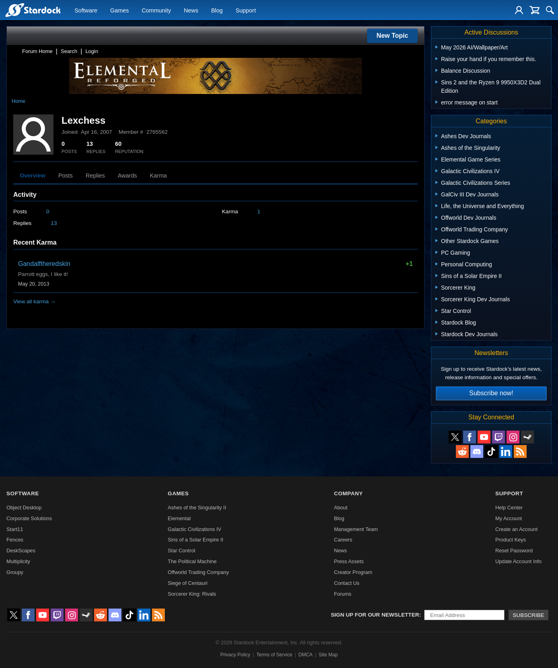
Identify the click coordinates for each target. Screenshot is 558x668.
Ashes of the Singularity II (197, 508)
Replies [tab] (95, 175)
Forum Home (37, 51)
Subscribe (528, 615)
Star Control (181, 550)
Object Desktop (24, 508)
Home (18, 101)
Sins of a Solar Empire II (195, 540)
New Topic (392, 35)
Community (156, 10)
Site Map (328, 655)
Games (119, 10)
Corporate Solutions (29, 518)
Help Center (509, 508)
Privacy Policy (235, 655)
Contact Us (346, 583)
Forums (342, 594)
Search (69, 51)
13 (54, 223)
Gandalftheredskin (44, 263)
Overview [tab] (32, 175)
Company (348, 493)
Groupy (14, 572)
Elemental (179, 518)
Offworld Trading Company (198, 572)
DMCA (305, 655)
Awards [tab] (127, 175)
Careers (343, 540)
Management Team (356, 529)
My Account (508, 518)
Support (246, 10)
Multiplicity (18, 561)
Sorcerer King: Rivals (192, 594)
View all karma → (34, 301)
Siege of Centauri (187, 583)
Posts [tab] (65, 175)
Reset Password (514, 550)
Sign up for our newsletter (375, 615)
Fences (14, 540)
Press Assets (349, 561)
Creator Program (353, 572)
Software (85, 10)
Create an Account (516, 529)
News (191, 10)
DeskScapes (20, 550)
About (340, 508)
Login (91, 51)
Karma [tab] (158, 175)
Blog (217, 10)
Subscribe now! (491, 393)
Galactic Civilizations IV (194, 529)
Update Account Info (518, 561)
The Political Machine (192, 561)
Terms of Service (274, 655)
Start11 (14, 529)
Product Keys (510, 540)
